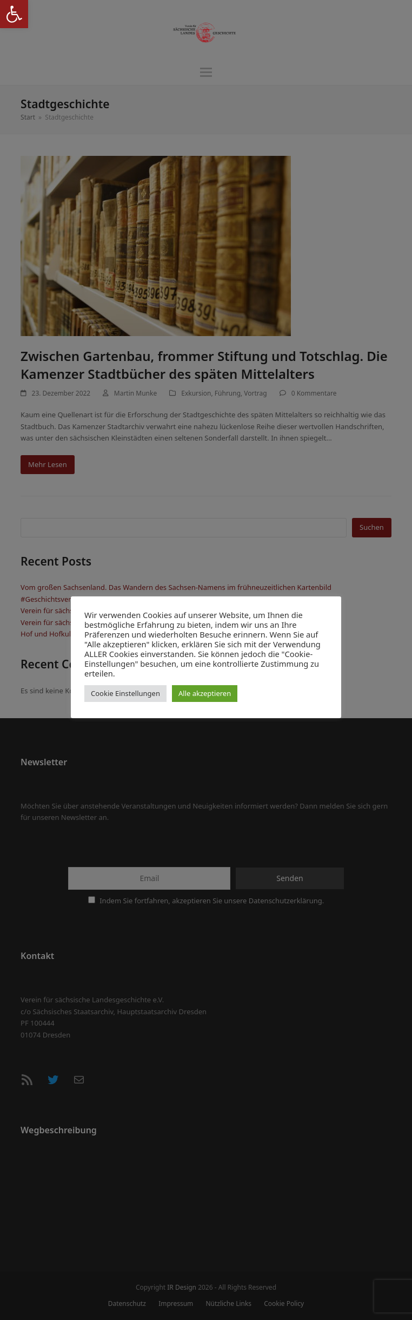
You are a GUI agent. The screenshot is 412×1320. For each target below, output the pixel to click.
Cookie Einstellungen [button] (125, 693)
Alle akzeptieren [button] (204, 693)
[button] (14, 14)
